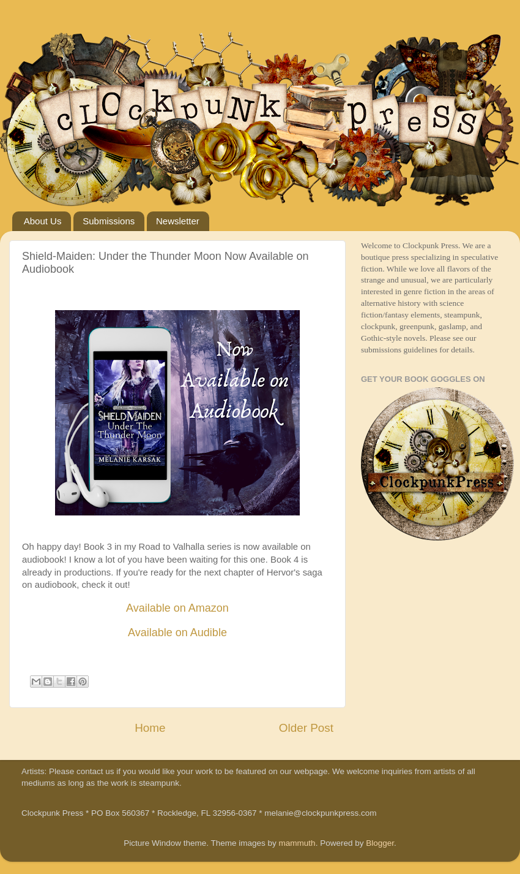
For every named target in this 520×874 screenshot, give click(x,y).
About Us (43, 221)
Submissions (109, 221)
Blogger (380, 843)
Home (150, 727)
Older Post (306, 727)
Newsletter (177, 221)
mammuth (297, 843)
